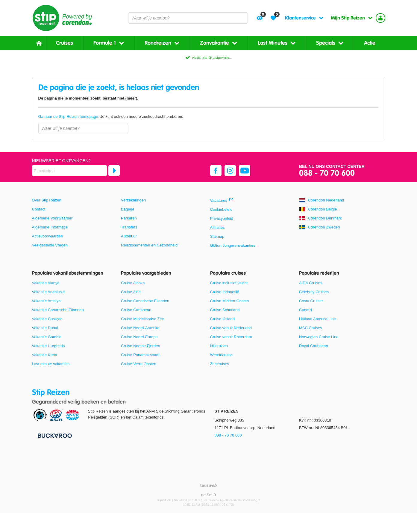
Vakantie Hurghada (48, 346)
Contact (39, 209)
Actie (369, 43)
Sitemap (217, 236)
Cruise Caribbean (136, 310)
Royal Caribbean (313, 346)
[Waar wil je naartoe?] (188, 18)
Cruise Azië (131, 292)
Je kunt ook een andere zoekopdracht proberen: (110, 116)
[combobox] (188, 18)
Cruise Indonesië (224, 292)
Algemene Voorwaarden (53, 218)
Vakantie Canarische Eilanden (58, 310)
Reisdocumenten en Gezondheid (149, 245)
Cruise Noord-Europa (139, 337)
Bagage (127, 209)
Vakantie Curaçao (47, 319)
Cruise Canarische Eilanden (145, 301)
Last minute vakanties (51, 364)
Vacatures (219, 200)
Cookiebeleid (221, 209)
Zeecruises (219, 364)
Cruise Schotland (225, 310)
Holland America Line (317, 319)
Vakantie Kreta (44, 355)
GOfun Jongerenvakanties (232, 245)
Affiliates (217, 227)
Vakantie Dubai (45, 328)
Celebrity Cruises (314, 292)
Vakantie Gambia (47, 337)
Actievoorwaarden (47, 236)
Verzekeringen (133, 200)
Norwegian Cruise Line (319, 337)
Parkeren (129, 218)
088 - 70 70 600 (327, 173)
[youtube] (244, 170)
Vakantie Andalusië (48, 292)
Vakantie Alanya (46, 283)
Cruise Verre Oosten (138, 364)
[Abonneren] (114, 170)
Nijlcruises (219, 346)
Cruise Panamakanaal (140, 355)
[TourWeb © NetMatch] (208, 485)
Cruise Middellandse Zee (142, 319)
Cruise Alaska (133, 283)
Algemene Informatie (50, 227)
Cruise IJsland (222, 319)
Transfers (129, 227)
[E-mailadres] (69, 170)
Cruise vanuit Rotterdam (231, 337)
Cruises (64, 43)
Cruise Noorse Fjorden (140, 346)
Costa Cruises (311, 301)
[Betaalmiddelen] (54, 435)
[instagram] (230, 170)
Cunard (305, 310)
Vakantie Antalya (46, 301)
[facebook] (216, 170)
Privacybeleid (221, 218)
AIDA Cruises (310, 283)
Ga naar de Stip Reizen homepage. (69, 116)
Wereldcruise (221, 355)
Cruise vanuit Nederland (231, 328)
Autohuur (129, 236)
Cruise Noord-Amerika (140, 328)
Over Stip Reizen (46, 200)
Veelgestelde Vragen (50, 245)
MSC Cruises (310, 328)
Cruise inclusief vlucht (229, 283)
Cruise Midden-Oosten (229, 301)
